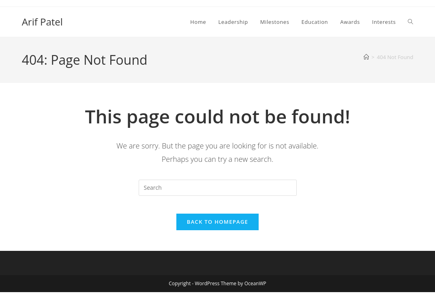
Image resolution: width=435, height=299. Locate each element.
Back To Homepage (217, 228)
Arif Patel (42, 21)
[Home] (366, 57)
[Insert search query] (218, 188)
